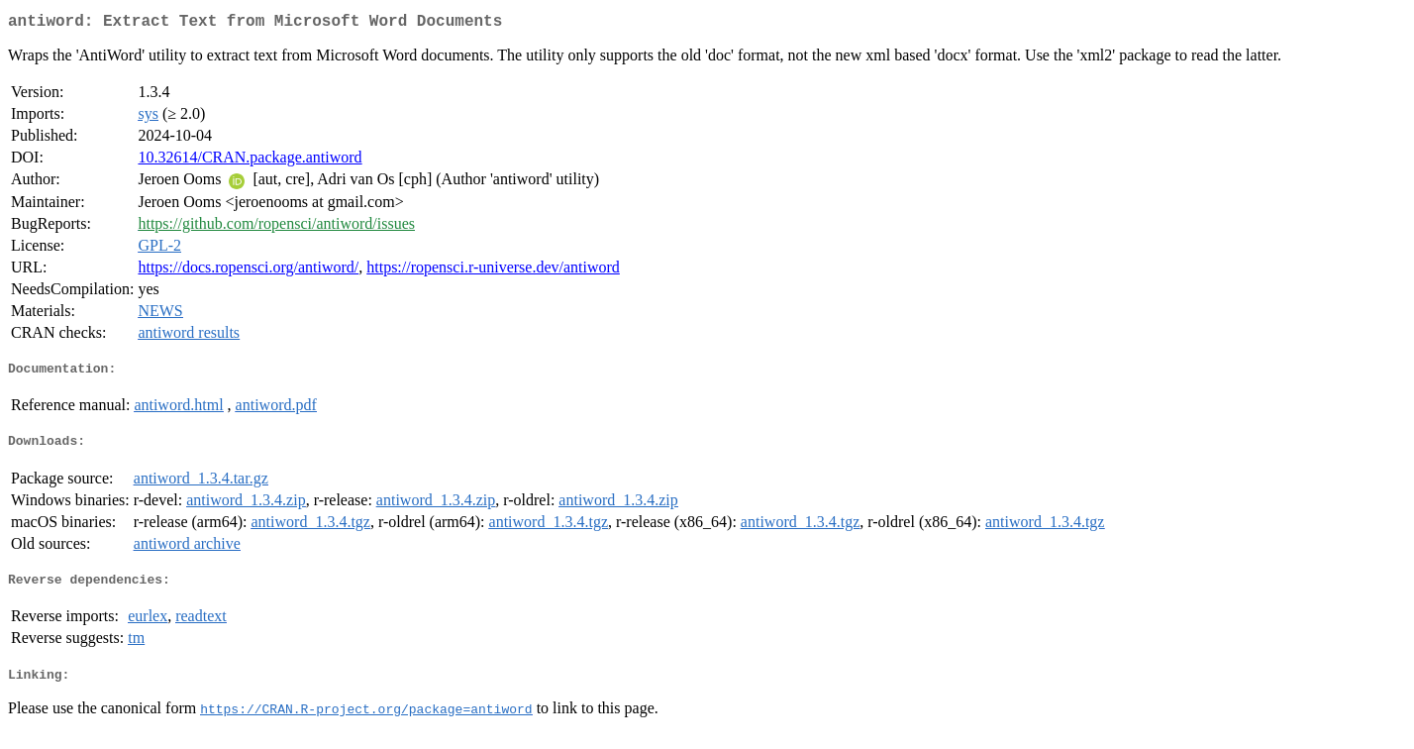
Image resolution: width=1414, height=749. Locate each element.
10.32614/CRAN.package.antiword (249, 161)
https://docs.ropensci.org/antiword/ (248, 271)
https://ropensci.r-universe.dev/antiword (493, 271)
